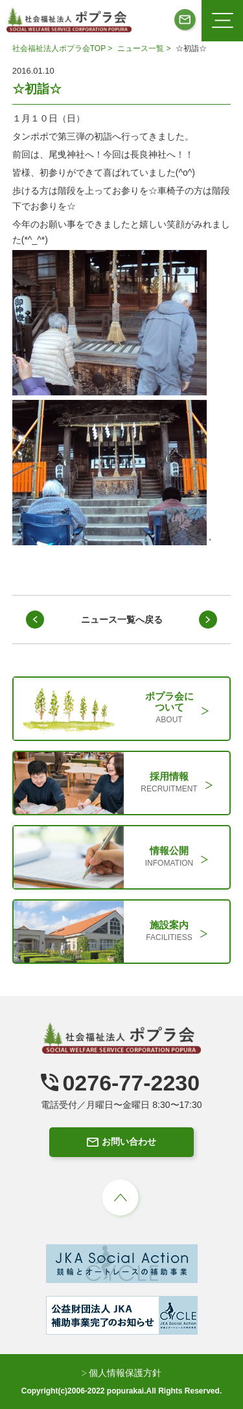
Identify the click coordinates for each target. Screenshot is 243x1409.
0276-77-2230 (120, 1082)
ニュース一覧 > (145, 48)
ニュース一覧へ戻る (122, 619)
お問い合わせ (121, 1141)
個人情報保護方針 (122, 1373)
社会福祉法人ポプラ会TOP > (63, 48)
